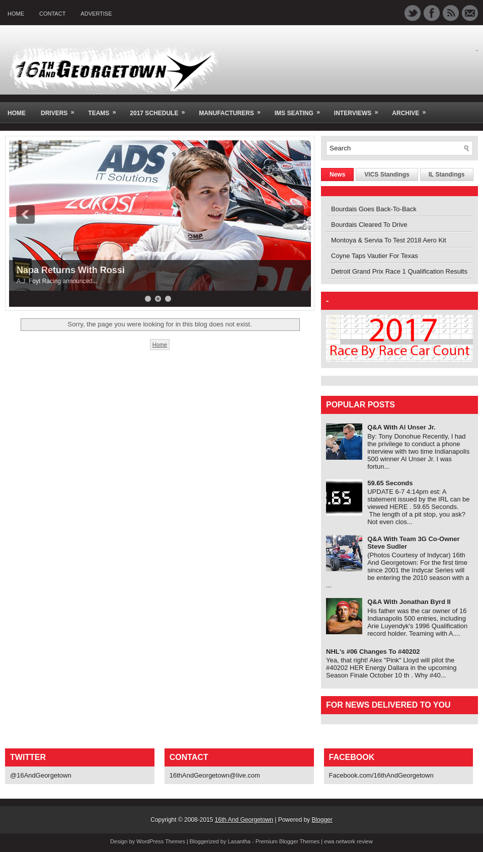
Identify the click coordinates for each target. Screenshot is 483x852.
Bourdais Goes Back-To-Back (374, 209)
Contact (52, 14)
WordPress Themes (160, 841)
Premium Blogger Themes (288, 841)
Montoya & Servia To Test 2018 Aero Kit (388, 240)
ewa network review (348, 841)
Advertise (96, 14)
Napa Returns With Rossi (71, 270)
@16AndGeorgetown (40, 775)
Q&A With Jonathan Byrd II (409, 602)
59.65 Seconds (390, 483)
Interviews (359, 109)
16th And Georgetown (244, 819)
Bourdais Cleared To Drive (369, 224)
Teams (105, 109)
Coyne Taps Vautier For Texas (374, 256)
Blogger (321, 819)
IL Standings (447, 174)
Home (16, 14)
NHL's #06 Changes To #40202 (373, 651)
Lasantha (239, 841)
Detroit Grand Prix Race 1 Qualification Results (399, 271)
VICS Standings (386, 174)
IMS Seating (301, 109)
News (337, 174)
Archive (412, 109)
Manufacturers (233, 109)
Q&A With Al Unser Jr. (401, 427)
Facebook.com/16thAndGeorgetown (381, 775)
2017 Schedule (160, 109)
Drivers (60, 109)
